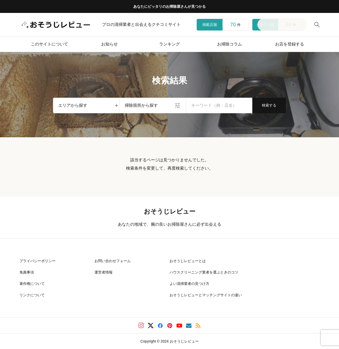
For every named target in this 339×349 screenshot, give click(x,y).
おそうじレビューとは (188, 261)
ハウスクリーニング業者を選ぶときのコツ (204, 272)
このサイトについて (49, 44)
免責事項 (26, 272)
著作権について (32, 284)
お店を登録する (289, 44)
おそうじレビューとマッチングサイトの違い (206, 295)
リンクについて (32, 295)
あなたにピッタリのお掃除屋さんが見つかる (169, 6)
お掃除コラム (229, 44)
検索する (269, 105)
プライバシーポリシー (37, 261)
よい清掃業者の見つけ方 (189, 284)
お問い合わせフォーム (112, 261)
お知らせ (109, 44)
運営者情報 (103, 272)
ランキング (169, 44)
